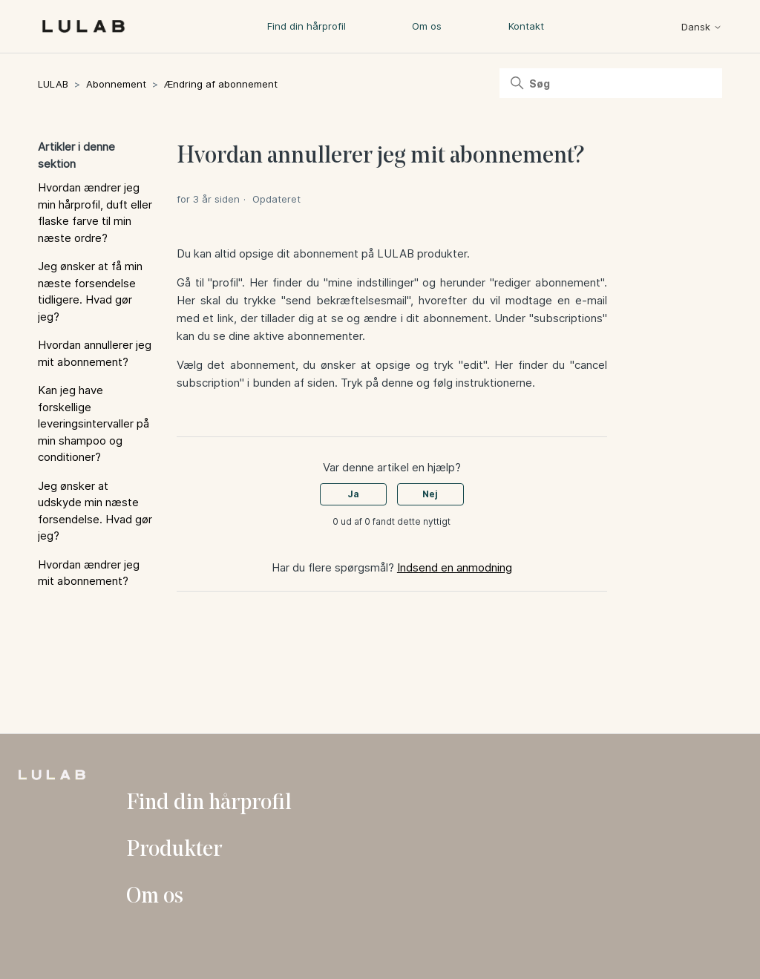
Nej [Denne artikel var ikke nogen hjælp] (430, 494)
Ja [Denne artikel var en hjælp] (353, 494)
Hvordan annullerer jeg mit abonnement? (94, 353)
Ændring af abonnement (221, 84)
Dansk (701, 27)
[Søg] (610, 83)
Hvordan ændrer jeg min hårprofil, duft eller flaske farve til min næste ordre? (95, 212)
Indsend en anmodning (454, 567)
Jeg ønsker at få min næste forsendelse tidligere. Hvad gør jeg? (90, 291)
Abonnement (116, 84)
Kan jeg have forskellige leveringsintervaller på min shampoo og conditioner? (93, 423)
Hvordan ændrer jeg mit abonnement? (89, 573)
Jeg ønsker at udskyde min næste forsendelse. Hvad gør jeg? (95, 511)
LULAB (53, 84)
